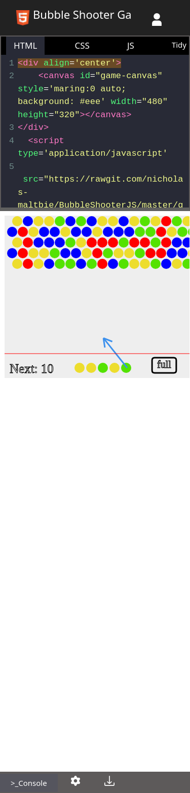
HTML (25, 45)
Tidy (179, 45)
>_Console (29, 783)
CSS (81, 45)
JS (130, 45)
